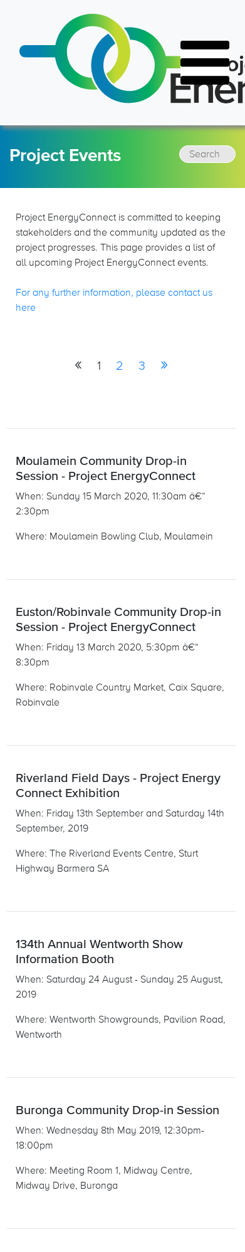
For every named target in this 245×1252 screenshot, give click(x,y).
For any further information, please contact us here (114, 300)
